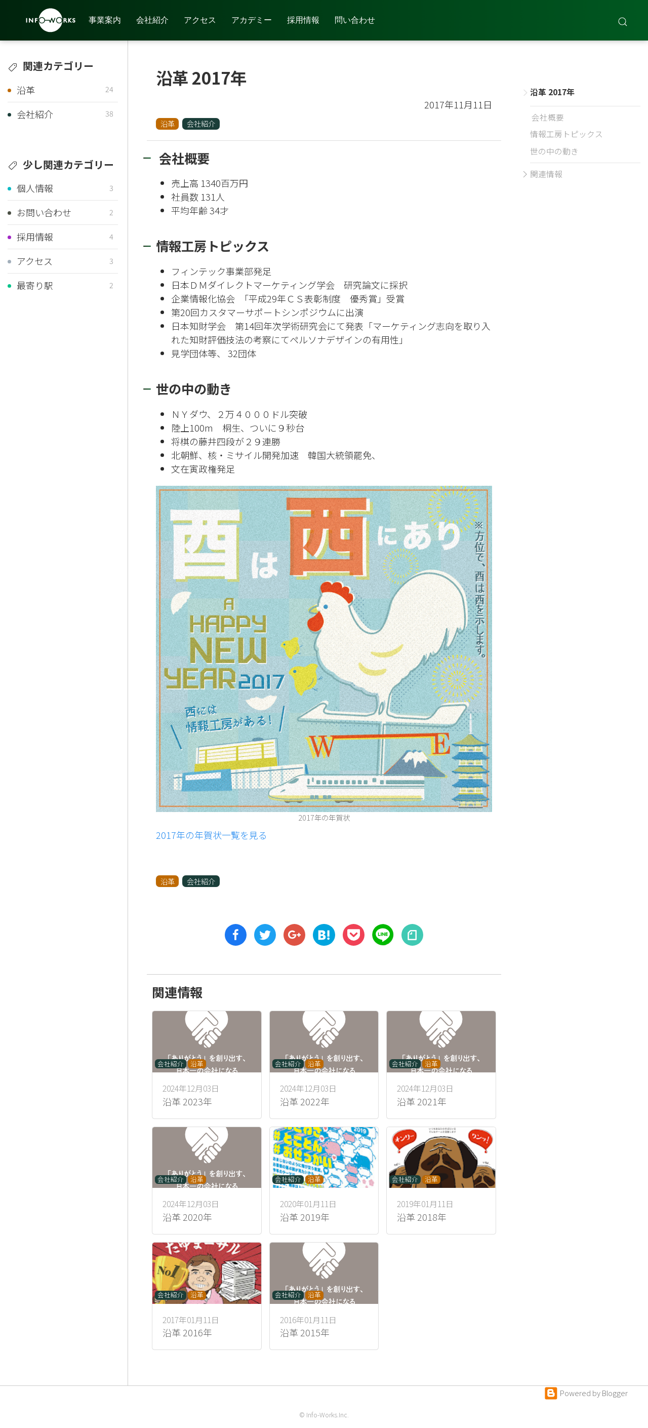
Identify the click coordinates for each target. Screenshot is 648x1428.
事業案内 (105, 20)
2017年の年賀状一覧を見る (211, 834)
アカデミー (251, 20)
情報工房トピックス (566, 134)
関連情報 (546, 174)
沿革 (167, 123)
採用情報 (303, 20)
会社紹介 (152, 20)
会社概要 (547, 117)
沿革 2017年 (551, 92)
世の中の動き (554, 151)
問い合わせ (355, 20)
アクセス (200, 20)
